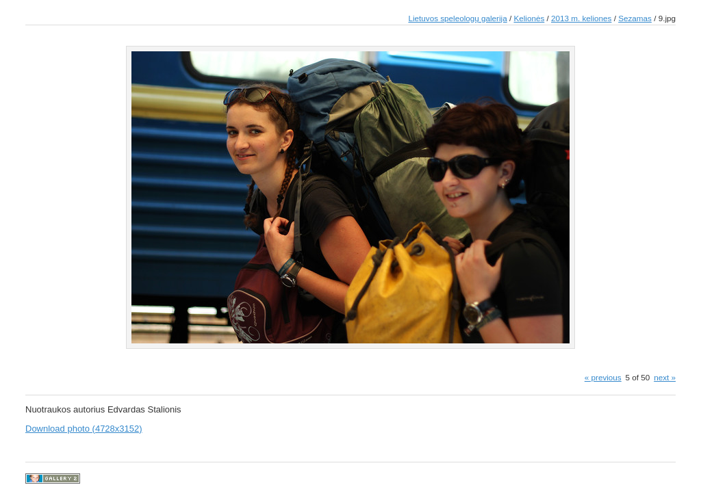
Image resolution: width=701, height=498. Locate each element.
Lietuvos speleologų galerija (457, 18)
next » (665, 377)
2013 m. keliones (581, 18)
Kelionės (528, 18)
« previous (603, 377)
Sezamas (635, 18)
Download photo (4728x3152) (83, 428)
